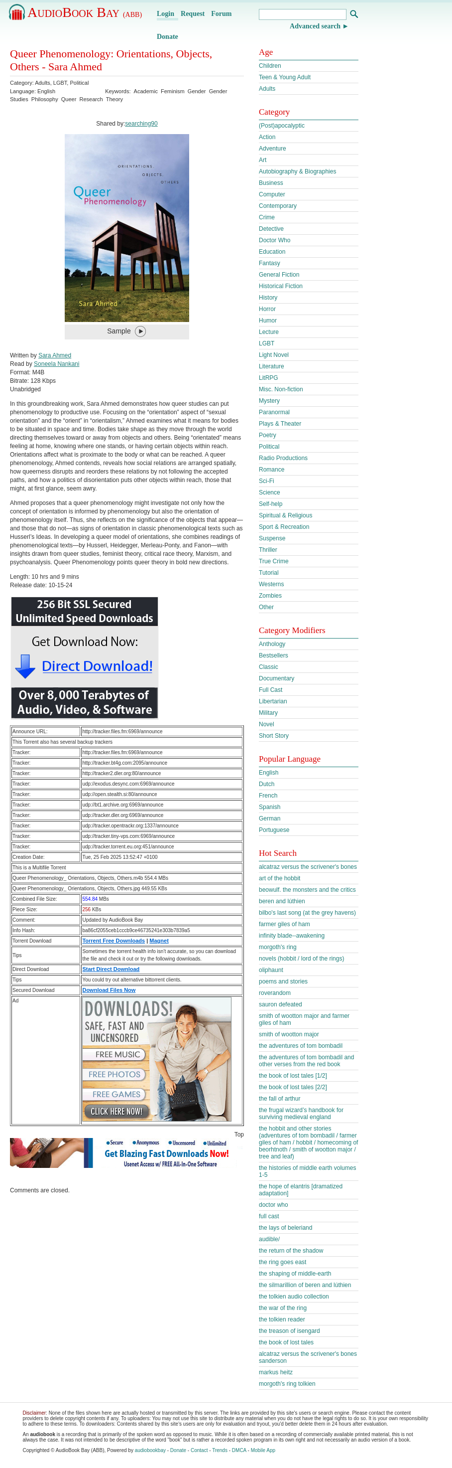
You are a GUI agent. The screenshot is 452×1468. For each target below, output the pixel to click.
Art (262, 160)
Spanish (269, 807)
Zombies (270, 595)
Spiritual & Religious (285, 515)
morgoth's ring (278, 947)
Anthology (272, 644)
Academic (146, 91)
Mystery (269, 400)
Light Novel (274, 354)
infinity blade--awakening (292, 935)
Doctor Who (274, 240)
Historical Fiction (281, 286)
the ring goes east (282, 1262)
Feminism (173, 91)
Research (91, 99)
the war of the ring (283, 1308)
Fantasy (269, 263)
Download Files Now (108, 990)
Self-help (270, 503)
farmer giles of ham (284, 924)
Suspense (272, 538)
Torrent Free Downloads (113, 941)
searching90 (141, 123)
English (268, 772)
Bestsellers (273, 655)
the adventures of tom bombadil (300, 1045)
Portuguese (274, 829)
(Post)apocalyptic (282, 125)
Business (271, 182)
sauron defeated (280, 1004)
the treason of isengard (289, 1330)
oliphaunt (271, 970)
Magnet (159, 941)
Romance (271, 469)
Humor (268, 320)
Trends (219, 1450)
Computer (272, 194)
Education (272, 251)
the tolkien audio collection (294, 1296)
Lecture (269, 331)
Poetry (267, 435)
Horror (267, 309)
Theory (114, 99)
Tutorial (269, 572)
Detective (271, 228)
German (269, 818)
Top (239, 1134)
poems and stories (283, 981)
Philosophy (44, 99)
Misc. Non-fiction (281, 389)
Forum (221, 13)
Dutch (266, 784)
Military (268, 712)
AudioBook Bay (84, 12)
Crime (267, 217)
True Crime (274, 561)
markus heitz (276, 1372)
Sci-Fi (266, 481)
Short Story (274, 735)
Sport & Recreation (284, 526)
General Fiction (279, 274)
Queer (69, 99)
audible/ (269, 1239)
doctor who (273, 1204)
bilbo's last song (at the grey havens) (307, 912)
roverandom (275, 992)
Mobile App (263, 1450)
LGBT (60, 83)
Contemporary (278, 205)
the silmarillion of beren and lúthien (305, 1285)
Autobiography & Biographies (297, 171)
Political (79, 83)
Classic (268, 666)
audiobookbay (150, 1450)
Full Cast (270, 689)
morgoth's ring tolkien (287, 1383)
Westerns (271, 584)
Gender (197, 91)
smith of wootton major (289, 1034)
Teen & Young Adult (285, 77)
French (268, 795)
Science (269, 492)
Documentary (276, 678)
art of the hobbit (279, 878)
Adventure (272, 148)
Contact (199, 1450)
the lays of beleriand (285, 1227)
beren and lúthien (282, 901)
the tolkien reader (282, 1319)
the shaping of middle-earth (295, 1273)
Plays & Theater (280, 423)
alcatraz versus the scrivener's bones (308, 866)
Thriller (268, 549)
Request (193, 13)
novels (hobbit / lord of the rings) (301, 958)
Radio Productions (283, 458)
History (268, 297)
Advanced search (315, 26)
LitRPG (268, 377)
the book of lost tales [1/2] (293, 1075)
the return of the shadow (291, 1250)
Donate (167, 36)
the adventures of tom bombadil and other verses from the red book (306, 1061)
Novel (266, 724)
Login (165, 13)
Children (270, 65)
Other (266, 607)
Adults (42, 83)
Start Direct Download (110, 969)
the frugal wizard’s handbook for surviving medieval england (301, 1114)
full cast (269, 1216)
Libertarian (273, 701)
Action (267, 137)
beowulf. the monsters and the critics (307, 889)
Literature (271, 366)
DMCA (239, 1450)
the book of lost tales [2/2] (293, 1087)
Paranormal (274, 412)
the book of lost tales (286, 1342)
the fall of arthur (279, 1098)
